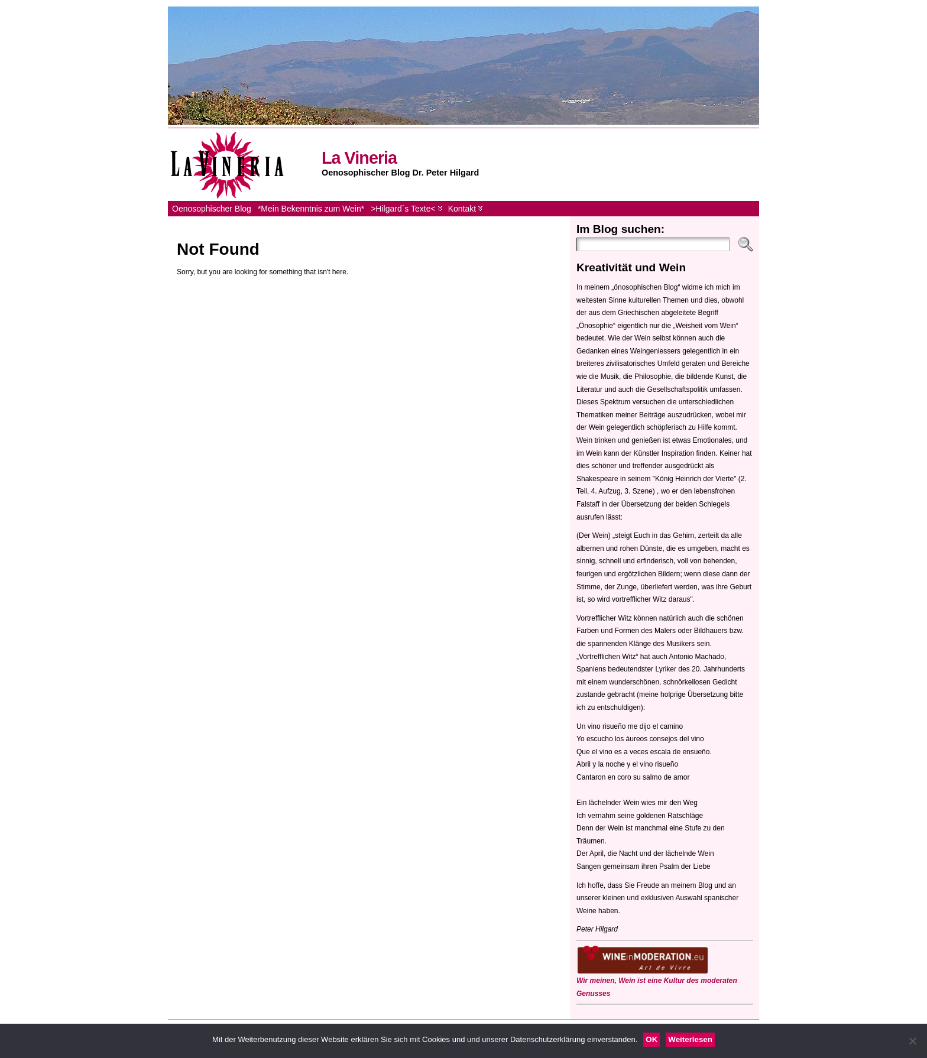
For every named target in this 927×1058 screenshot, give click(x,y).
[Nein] (912, 1041)
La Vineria (359, 157)
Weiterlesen (690, 1039)
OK (651, 1039)
